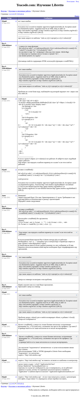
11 (23, 14)
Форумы (4, 11)
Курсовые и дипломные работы (20, 11)
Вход (77, 1)
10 (21, 14)
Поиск (77, 16)
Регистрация (70, 1)
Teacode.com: (26, 5)
